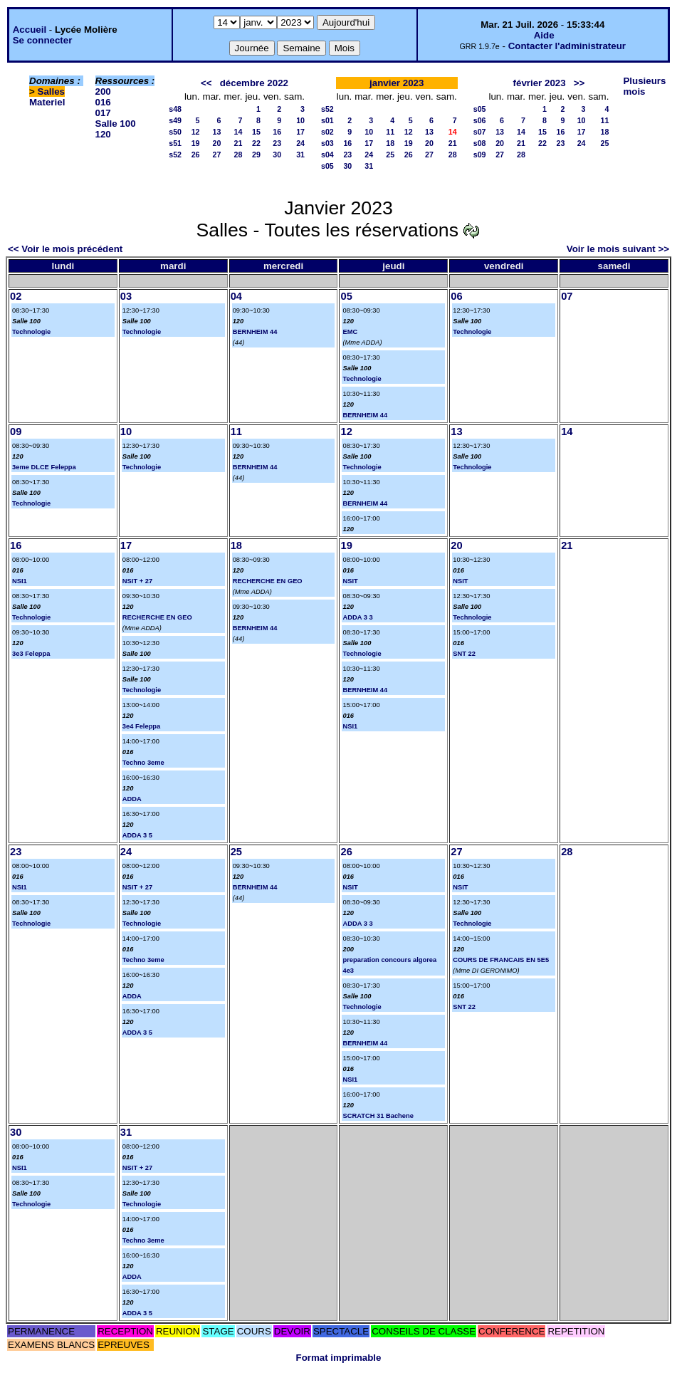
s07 (479, 131)
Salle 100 (115, 123)
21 (238, 143)
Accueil (29, 29)
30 (277, 154)
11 (390, 131)
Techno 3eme (143, 762)
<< (206, 83)
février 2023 (539, 83)
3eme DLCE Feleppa (44, 467)
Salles (51, 91)
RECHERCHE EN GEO (157, 617)
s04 (327, 154)
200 (103, 91)
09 (15, 431)
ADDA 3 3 (357, 617)
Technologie (31, 331)
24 (300, 143)
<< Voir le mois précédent (65, 249)
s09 (479, 154)
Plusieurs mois (644, 86)
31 (300, 154)
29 (256, 154)
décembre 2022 (254, 83)
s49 (175, 120)
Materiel (47, 102)
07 (566, 296)
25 (390, 154)
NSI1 (19, 581)
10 (300, 120)
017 (103, 113)
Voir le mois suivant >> (618, 249)
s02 (327, 131)
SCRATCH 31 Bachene (377, 1115)
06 (456, 296)
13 (217, 131)
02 (15, 296)
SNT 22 (464, 653)
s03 (327, 143)
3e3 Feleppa (31, 653)
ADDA (132, 799)
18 (390, 143)
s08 (479, 143)
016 (103, 102)
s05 (327, 166)
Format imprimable (339, 1357)
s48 (175, 109)
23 (277, 143)
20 (217, 143)
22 (256, 143)
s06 (479, 120)
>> (579, 83)
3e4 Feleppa (141, 726)
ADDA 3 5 (137, 835)
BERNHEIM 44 (255, 331)
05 (346, 296)
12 (195, 131)
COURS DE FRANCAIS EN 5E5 (501, 959)
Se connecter (43, 40)
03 (126, 296)
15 (256, 131)
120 (103, 134)
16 (277, 131)
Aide (544, 35)
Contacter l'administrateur (567, 46)
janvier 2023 (396, 83)
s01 (327, 120)
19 (195, 143)
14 (238, 131)
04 (236, 296)
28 (238, 154)
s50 (175, 131)
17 (300, 131)
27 (217, 154)
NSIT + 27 (137, 581)
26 (195, 154)
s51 (175, 143)
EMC (349, 331)
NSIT (349, 581)
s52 (175, 154)
